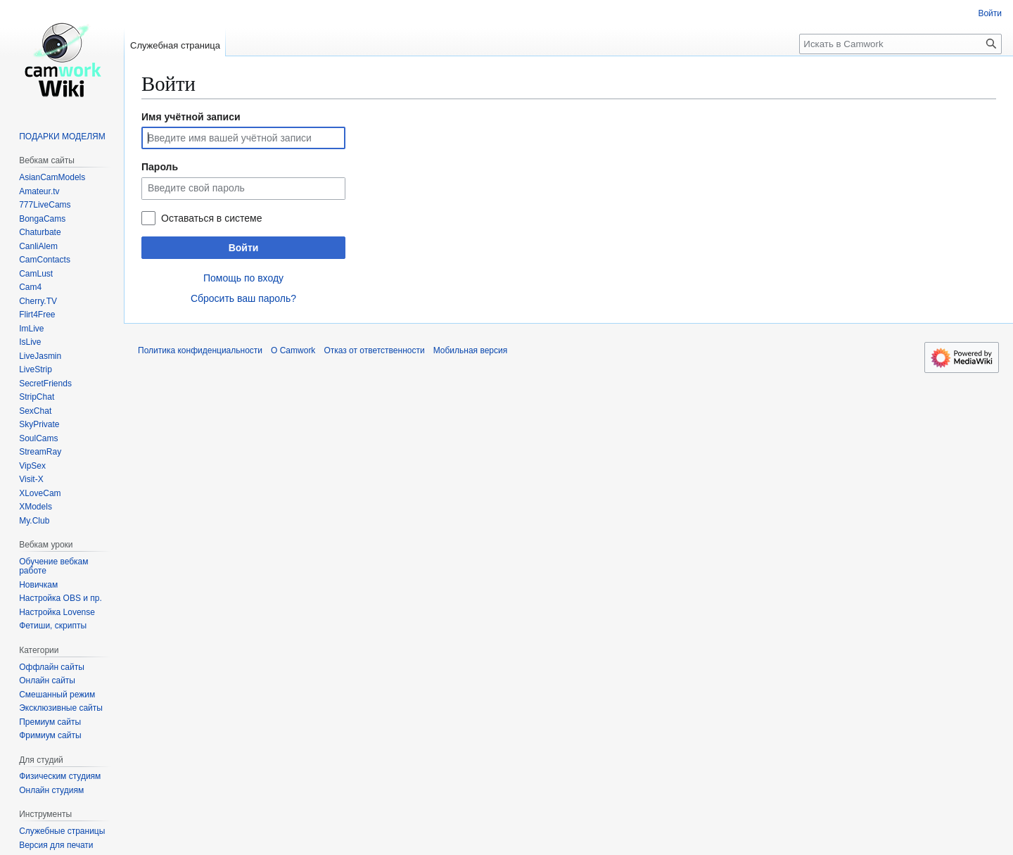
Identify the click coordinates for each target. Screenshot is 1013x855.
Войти (244, 247)
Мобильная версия (470, 350)
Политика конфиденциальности (200, 350)
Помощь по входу (243, 278)
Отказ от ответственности (374, 350)
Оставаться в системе (211, 218)
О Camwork (293, 350)
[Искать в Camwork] (900, 44)
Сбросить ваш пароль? (243, 298)
